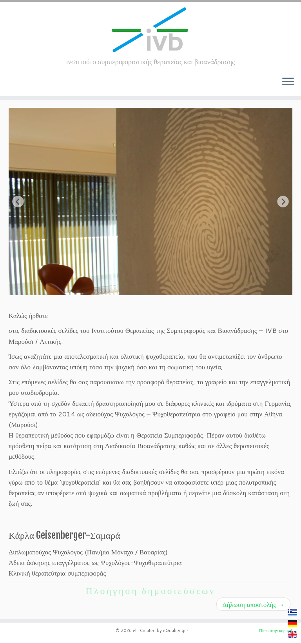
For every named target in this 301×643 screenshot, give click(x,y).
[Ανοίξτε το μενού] (288, 82)
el (134, 630)
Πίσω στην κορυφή (275, 630)
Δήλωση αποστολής (253, 604)
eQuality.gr (174, 630)
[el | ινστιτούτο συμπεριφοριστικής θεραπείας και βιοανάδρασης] (150, 30)
